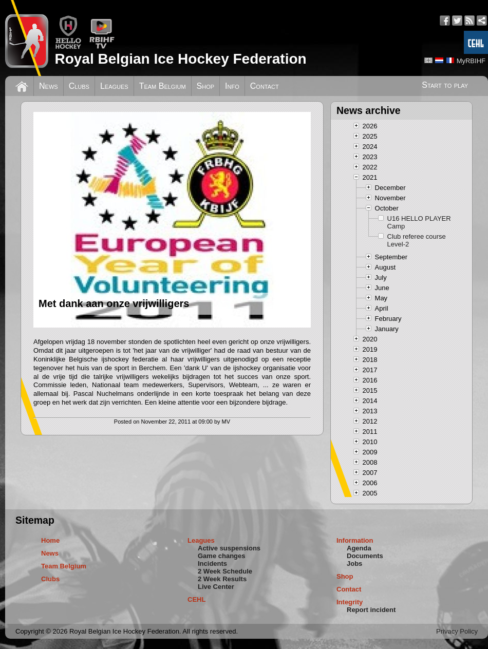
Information (354, 540)
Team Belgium (162, 86)
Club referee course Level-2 (416, 240)
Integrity (349, 602)
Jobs (354, 563)
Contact (264, 86)
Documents (365, 556)
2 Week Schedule (225, 571)
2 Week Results (222, 579)
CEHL (196, 599)
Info (232, 86)
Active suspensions (229, 548)
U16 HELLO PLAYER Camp (419, 222)
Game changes (222, 556)
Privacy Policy (457, 631)
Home (50, 540)
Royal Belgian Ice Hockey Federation (180, 59)
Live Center (216, 586)
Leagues (114, 86)
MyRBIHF (471, 61)
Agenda (359, 548)
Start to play (445, 85)
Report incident (371, 610)
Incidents (212, 563)
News (48, 86)
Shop (206, 86)
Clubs (79, 86)
